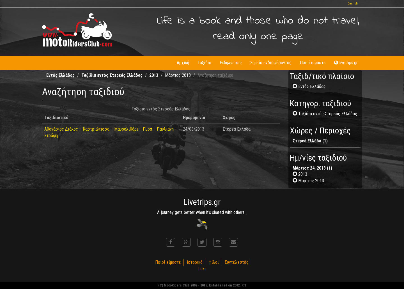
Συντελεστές (237, 262)
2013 (153, 75)
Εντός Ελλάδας (60, 75)
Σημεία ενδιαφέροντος (270, 62)
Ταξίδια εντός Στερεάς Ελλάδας (112, 75)
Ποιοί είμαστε (313, 62)
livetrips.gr (346, 62)
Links (202, 268)
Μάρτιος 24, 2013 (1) (312, 168)
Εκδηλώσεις (231, 62)
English (353, 3)
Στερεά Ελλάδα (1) (310, 141)
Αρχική (183, 62)
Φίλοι (213, 262)
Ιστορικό (195, 262)
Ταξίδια (204, 62)
